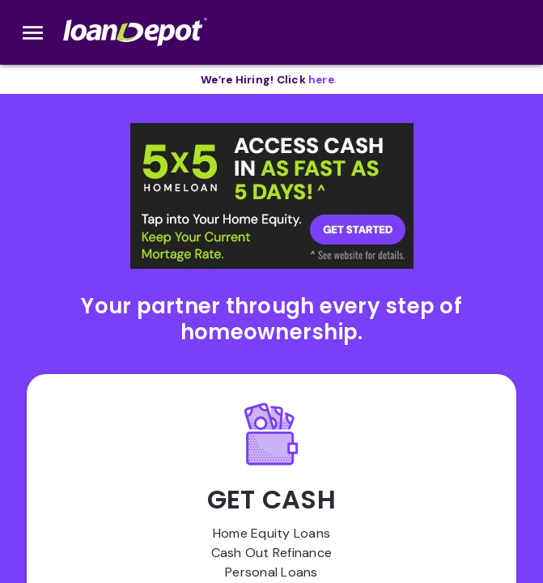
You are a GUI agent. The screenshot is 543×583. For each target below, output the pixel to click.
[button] (272, 196)
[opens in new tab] (321, 79)
